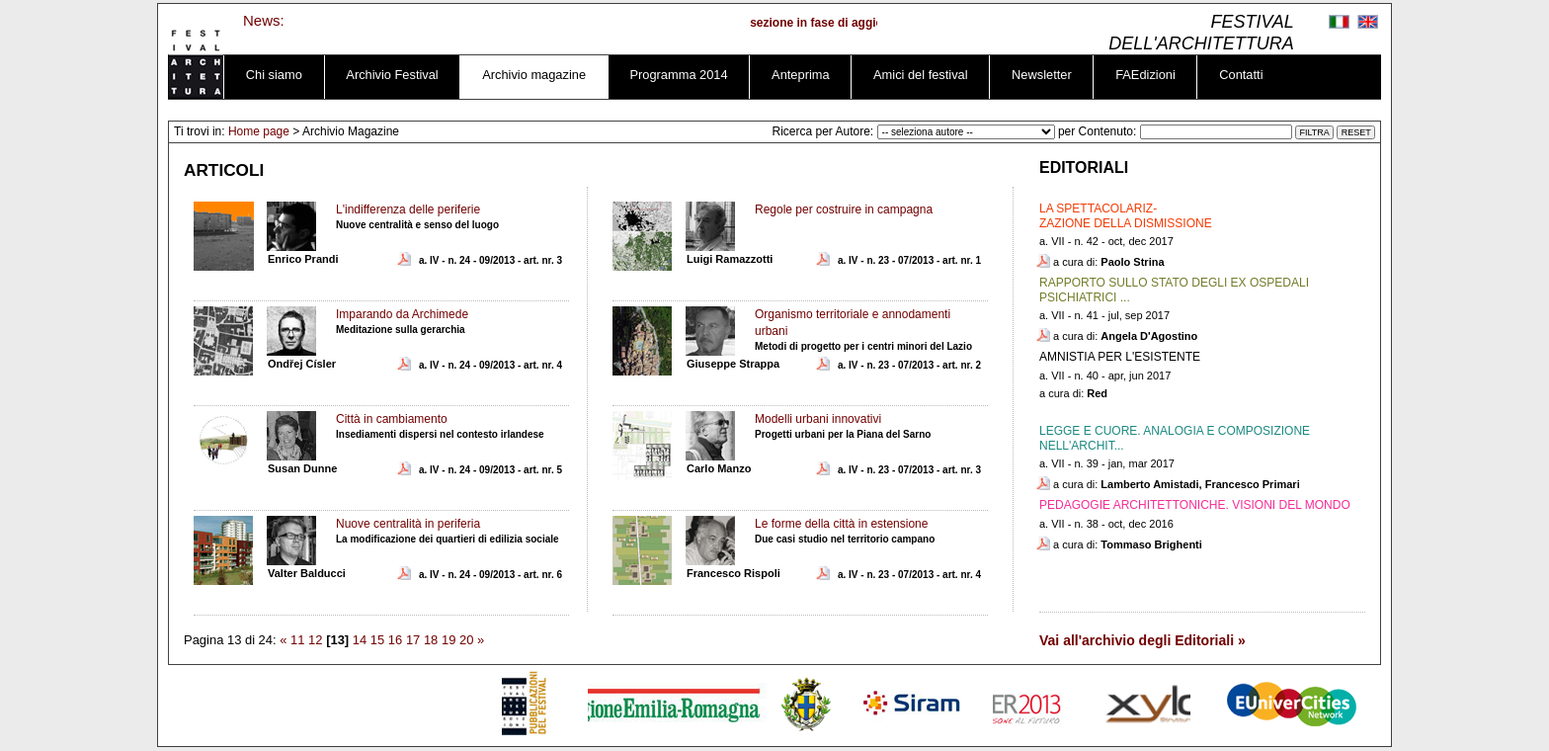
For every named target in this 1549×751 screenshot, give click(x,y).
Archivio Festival (392, 74)
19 (448, 639)
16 (395, 639)
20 (466, 639)
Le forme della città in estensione (841, 524)
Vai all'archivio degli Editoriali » (1142, 640)
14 (360, 639)
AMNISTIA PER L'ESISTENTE (1119, 357)
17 (413, 639)
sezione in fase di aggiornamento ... (858, 23)
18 (431, 639)
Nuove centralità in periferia (408, 524)
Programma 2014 (679, 74)
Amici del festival (920, 74)
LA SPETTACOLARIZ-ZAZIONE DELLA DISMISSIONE (1125, 215)
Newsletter (1042, 74)
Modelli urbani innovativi (818, 419)
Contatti (1241, 74)
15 (377, 639)
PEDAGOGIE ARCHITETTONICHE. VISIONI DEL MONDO (1194, 505)
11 (297, 639)
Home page (258, 131)
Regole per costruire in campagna (844, 209)
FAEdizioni (1145, 74)
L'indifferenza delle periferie (408, 209)
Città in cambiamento (392, 419)
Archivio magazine (534, 74)
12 (315, 639)
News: (264, 20)
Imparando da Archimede (402, 314)
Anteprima (800, 74)
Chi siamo (274, 74)
